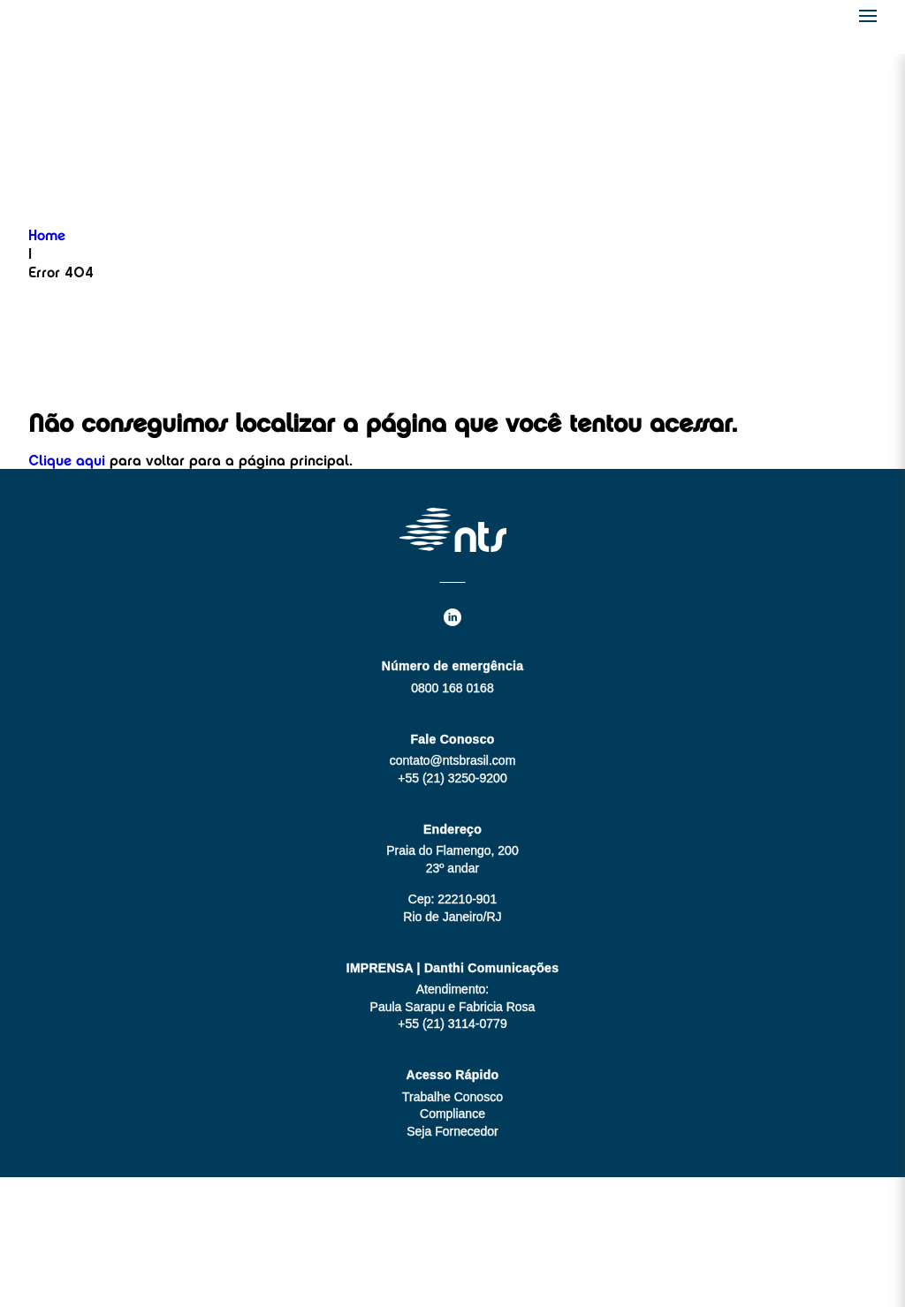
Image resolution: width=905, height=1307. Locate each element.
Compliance (452, 1114)
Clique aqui (66, 462)
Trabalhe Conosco (452, 1097)
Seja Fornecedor (452, 1131)
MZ (487, 1242)
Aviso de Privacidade (452, 1277)
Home (46, 236)
